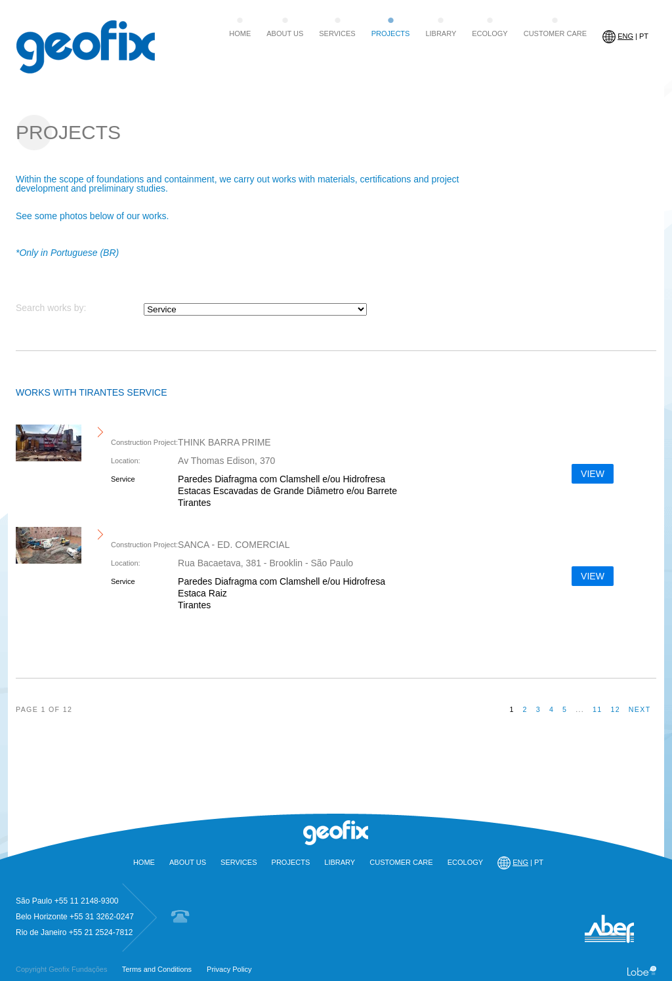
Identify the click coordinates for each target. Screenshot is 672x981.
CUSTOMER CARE (555, 33)
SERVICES (337, 33)
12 (615, 709)
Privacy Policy (229, 969)
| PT (625, 36)
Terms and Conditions (157, 969)
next (640, 709)
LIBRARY (440, 33)
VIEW (592, 474)
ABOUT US (284, 33)
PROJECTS (390, 33)
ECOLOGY (489, 33)
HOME (240, 33)
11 (597, 709)
